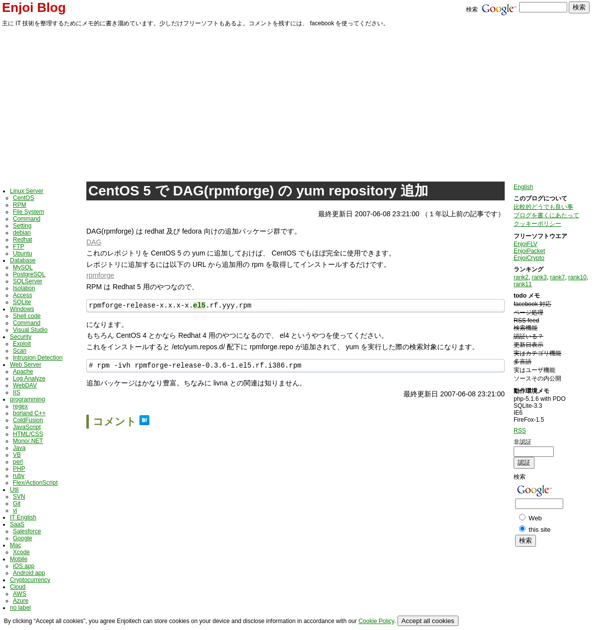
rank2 (521, 277)
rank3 (539, 277)
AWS (19, 593)
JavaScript (27, 427)
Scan (19, 350)
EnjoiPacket (529, 251)
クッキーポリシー (537, 223)
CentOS (23, 197)
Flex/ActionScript (35, 482)
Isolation (24, 288)
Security (20, 336)
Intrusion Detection (38, 357)
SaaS (17, 524)
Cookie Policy (376, 621)
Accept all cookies (428, 621)
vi (15, 510)
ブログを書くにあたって (546, 215)
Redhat (22, 239)
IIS (16, 392)
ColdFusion (28, 420)
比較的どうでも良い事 (543, 206)
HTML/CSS (28, 434)
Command (26, 218)
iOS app (23, 566)
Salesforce (27, 531)
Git (16, 503)
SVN (19, 496)
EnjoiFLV (525, 244)
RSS (520, 430)
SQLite (22, 302)
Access (22, 295)
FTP (18, 246)
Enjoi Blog (34, 7)
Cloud (17, 586)
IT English (23, 517)
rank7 (557, 277)
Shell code (27, 316)
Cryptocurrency (30, 579)
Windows (22, 309)
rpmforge (100, 275)
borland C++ (29, 413)
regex (20, 406)
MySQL (23, 267)
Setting (22, 225)
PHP (19, 468)
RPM (19, 204)
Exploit (22, 343)
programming (27, 399)
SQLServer (27, 281)
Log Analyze (29, 378)
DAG (93, 242)
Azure (20, 600)
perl (18, 461)
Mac (15, 545)
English (523, 187)
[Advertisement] (298, 102)
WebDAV (25, 385)
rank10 (577, 277)
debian (22, 232)
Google (22, 538)
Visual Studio (30, 329)
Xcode (21, 552)
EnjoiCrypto (529, 257)
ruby (18, 475)
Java (19, 447)
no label (20, 607)
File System (28, 211)
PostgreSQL (29, 274)
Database (22, 260)
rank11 (523, 284)
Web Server (25, 364)
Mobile (18, 559)
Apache (23, 371)
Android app (29, 572)
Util (14, 489)
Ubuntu (22, 253)
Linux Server (26, 191)
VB (17, 454)
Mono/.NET (28, 441)
